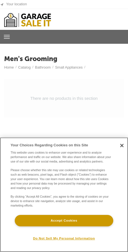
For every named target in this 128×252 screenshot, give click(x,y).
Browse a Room (7, 37)
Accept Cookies (64, 220)
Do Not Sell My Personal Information (64, 238)
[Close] (122, 145)
